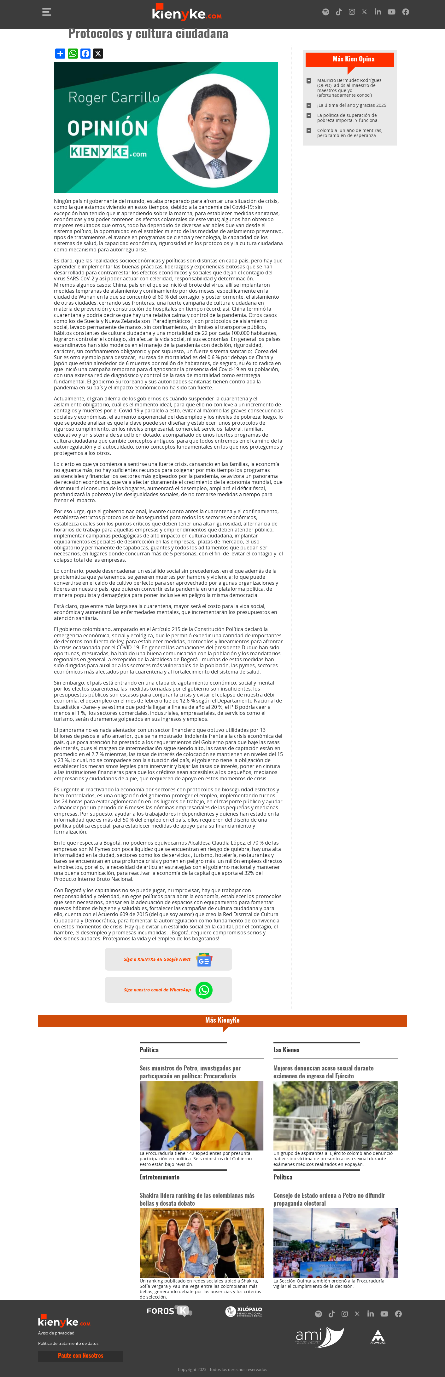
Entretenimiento (159, 1178)
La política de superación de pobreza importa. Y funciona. (348, 117)
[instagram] (352, 13)
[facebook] (405, 13)
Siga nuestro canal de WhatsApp (168, 990)
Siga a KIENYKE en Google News (168, 959)
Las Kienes (286, 1050)
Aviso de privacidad (56, 1333)
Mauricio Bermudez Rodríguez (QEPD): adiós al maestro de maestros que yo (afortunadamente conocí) (349, 87)
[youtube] (391, 13)
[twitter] (365, 13)
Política (149, 1050)
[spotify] (325, 13)
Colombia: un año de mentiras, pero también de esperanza (349, 132)
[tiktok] (339, 13)
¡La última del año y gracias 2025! (352, 105)
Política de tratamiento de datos (68, 1343)
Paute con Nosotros (80, 1356)
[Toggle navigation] (46, 12)
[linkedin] (378, 13)
